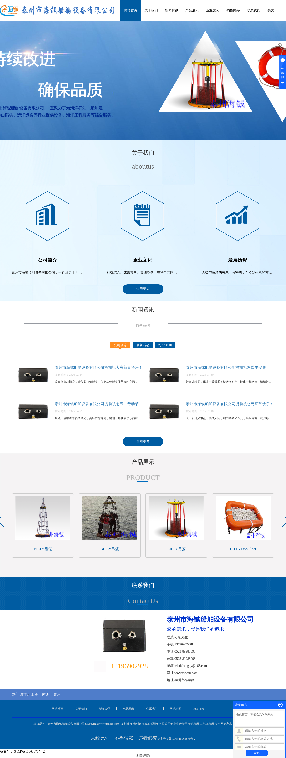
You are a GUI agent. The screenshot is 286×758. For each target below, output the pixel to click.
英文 (270, 10)
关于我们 (151, 10)
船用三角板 (201, 723)
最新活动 (142, 345)
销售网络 (233, 10)
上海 (34, 694)
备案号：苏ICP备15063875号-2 (176, 738)
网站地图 (175, 708)
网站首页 (130, 10)
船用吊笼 (187, 723)
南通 (45, 694)
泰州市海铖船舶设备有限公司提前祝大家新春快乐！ (99, 367)
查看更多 (143, 289)
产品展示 (192, 10)
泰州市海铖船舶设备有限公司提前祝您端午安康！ (228, 367)
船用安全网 (216, 723)
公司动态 (120, 345)
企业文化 (212, 10)
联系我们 (253, 10)
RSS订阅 (198, 708)
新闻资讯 (171, 10)
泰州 (57, 694)
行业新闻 (165, 345)
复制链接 (126, 723)
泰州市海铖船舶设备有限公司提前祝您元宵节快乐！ (230, 404)
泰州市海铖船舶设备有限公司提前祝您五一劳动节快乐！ (99, 404)
